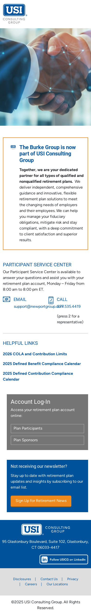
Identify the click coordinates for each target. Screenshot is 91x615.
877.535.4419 (69, 307)
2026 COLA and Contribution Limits (35, 354)
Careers (31, 584)
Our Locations (57, 584)
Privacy (72, 579)
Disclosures (22, 579)
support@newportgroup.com (39, 307)
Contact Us (49, 579)
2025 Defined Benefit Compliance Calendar (42, 364)
